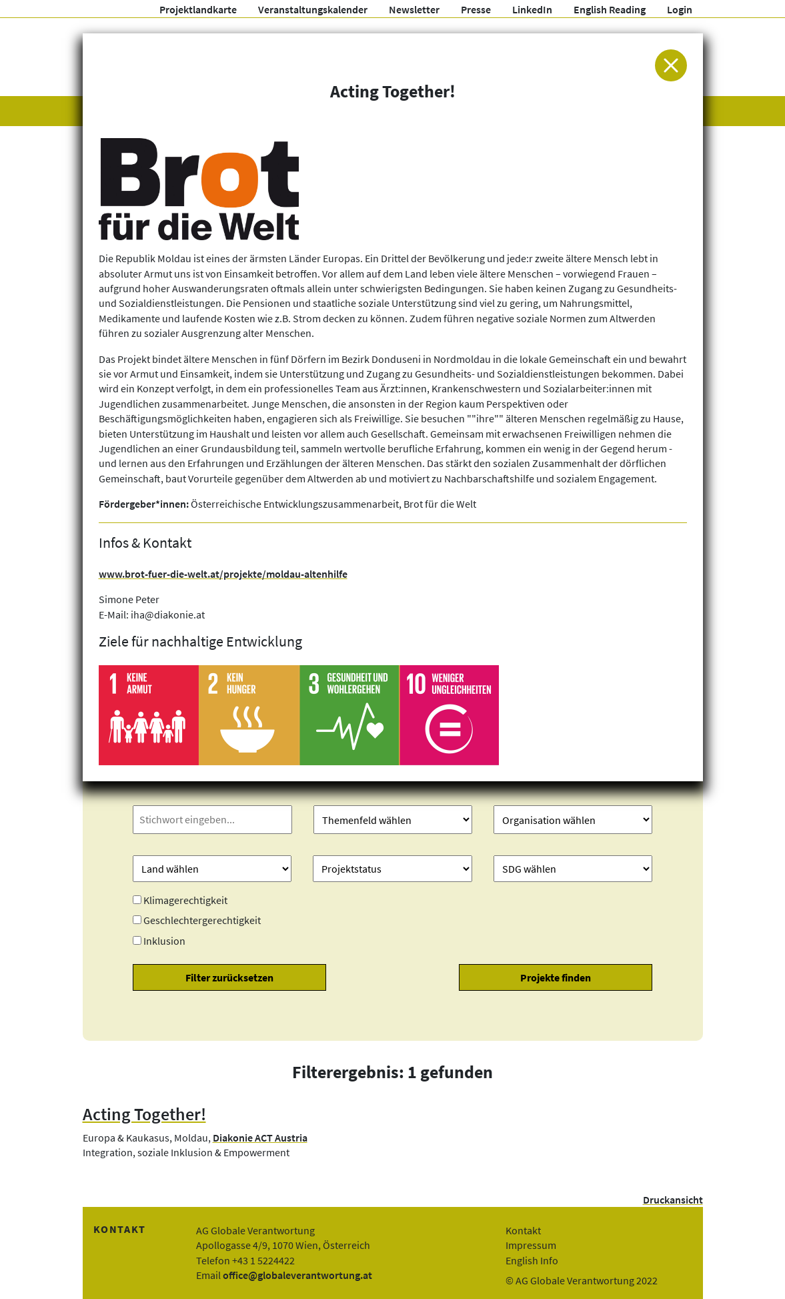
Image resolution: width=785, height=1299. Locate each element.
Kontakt (523, 1230)
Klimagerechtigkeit (185, 900)
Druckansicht (673, 1199)
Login (679, 9)
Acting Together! (144, 1114)
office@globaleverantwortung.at (297, 1275)
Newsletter (414, 9)
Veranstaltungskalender (312, 9)
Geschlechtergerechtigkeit (202, 920)
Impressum (531, 1245)
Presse (476, 9)
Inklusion (164, 940)
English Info (532, 1260)
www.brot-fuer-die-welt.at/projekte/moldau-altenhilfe (223, 573)
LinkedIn (532, 9)
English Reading (610, 9)
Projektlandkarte (198, 9)
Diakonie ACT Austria (260, 1137)
